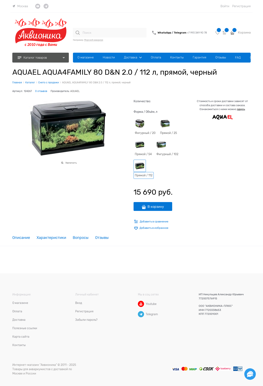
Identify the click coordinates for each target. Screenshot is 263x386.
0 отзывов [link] (41, 91)
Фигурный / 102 (167, 154)
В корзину (156, 207)
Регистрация (241, 6)
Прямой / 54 (143, 154)
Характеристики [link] (51, 238)
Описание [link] (21, 238)
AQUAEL (75, 91)
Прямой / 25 (168, 133)
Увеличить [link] (71, 163)
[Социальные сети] (250, 374)
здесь (241, 109)
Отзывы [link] (102, 238)
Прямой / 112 (143, 175)
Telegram (180, 32)
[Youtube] (141, 304)
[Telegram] (141, 314)
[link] (20, 6)
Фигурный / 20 (145, 133)
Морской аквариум (93, 40)
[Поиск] (77, 33)
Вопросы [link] (81, 238)
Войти (224, 6)
